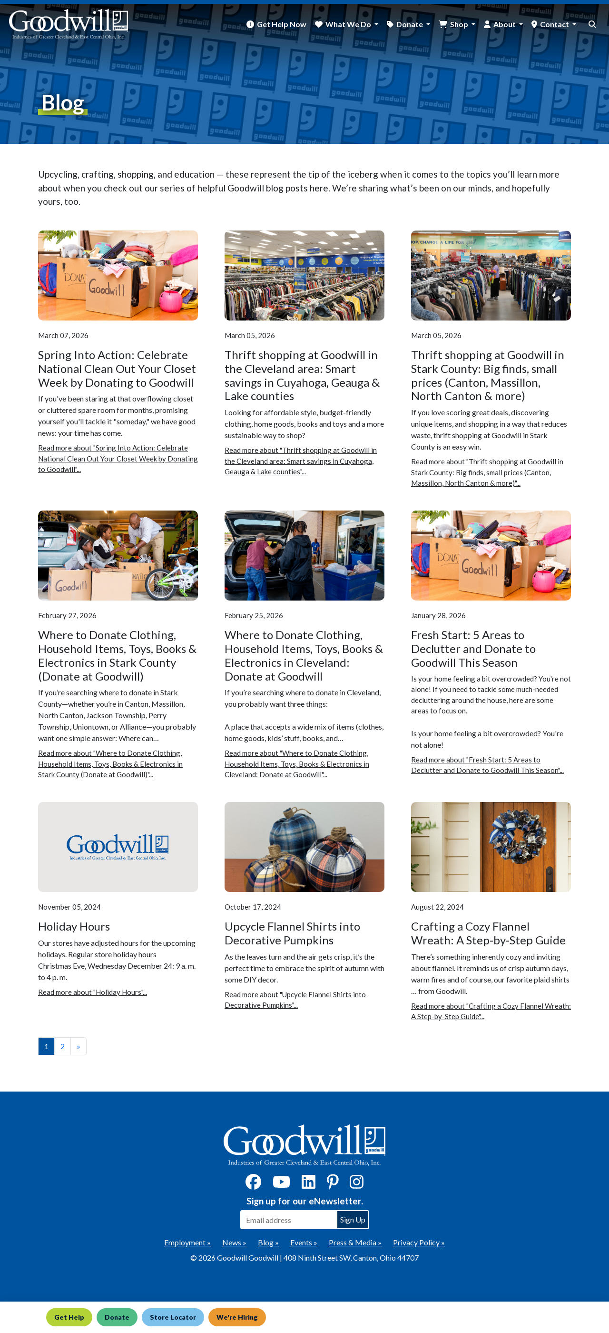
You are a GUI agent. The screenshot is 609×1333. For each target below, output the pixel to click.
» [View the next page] (78, 1046)
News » (234, 1242)
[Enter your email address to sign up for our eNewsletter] (288, 1219)
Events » (303, 1242)
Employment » (187, 1242)
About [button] (505, 24)
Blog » (268, 1242)
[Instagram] (356, 1184)
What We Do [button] (349, 24)
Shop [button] (460, 24)
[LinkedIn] (308, 1184)
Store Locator (181, 1317)
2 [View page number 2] (62, 1046)
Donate (121, 1317)
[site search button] (592, 24)
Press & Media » (355, 1242)
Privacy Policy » (419, 1242)
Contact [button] (555, 24)
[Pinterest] (333, 1184)
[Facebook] (253, 1184)
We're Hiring (249, 1317)
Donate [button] (410, 24)
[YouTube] (281, 1184)
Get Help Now (281, 24)
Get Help (70, 1317)
